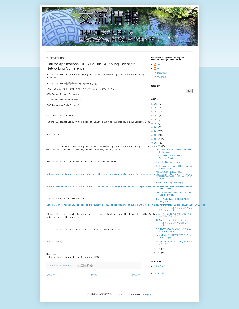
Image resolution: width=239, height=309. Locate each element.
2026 (156, 104)
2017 (156, 131)
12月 (159, 146)
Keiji (159, 64)
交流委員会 (162, 73)
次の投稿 (51, 274)
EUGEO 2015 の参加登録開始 (169, 182)
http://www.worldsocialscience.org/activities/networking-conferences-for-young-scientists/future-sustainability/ (119, 186)
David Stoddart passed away (168, 162)
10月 (159, 252)
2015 (156, 139)
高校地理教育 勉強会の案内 (169, 172)
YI (158, 68)
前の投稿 (136, 274)
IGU (155, 270)
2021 (156, 119)
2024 (156, 112)
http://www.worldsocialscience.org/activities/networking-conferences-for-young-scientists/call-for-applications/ (119, 174)
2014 (156, 143)
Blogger (147, 294)
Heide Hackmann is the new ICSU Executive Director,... (171, 157)
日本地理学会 (159, 266)
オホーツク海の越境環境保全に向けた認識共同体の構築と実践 (174, 215)
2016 (156, 135)
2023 (156, 115)
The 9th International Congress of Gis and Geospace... (172, 187)
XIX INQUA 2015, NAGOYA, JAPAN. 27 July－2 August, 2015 (173, 230)
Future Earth (159, 273)
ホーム (94, 274)
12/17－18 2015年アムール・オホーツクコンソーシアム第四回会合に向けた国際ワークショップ (174, 207)
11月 (159, 249)
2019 (156, 123)
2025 (156, 108)
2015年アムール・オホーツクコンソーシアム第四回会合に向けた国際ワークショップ (174, 222)
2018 (156, 127)
